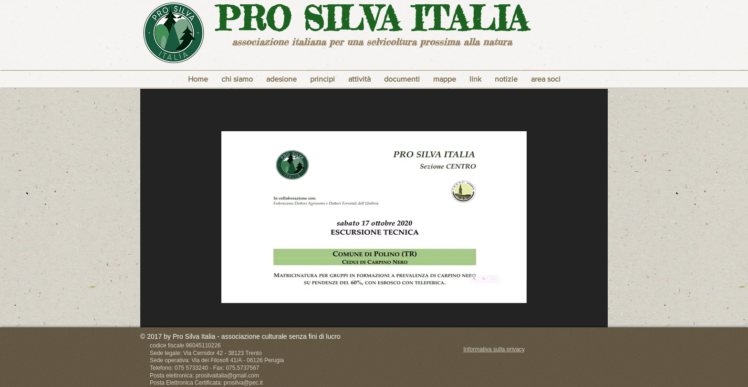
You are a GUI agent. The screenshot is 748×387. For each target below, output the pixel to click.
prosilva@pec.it (243, 382)
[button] (322, 79)
